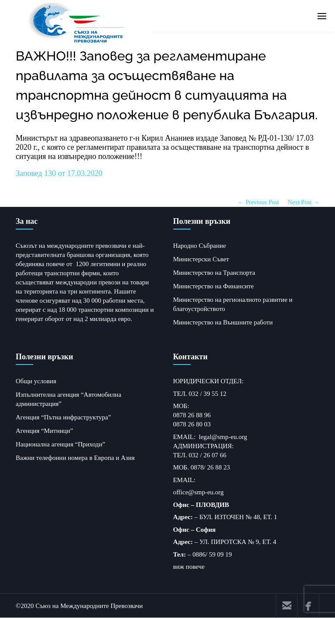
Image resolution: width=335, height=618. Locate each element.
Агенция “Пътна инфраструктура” (63, 417)
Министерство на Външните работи (223, 322)
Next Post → (303, 202)
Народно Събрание (199, 245)
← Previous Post (258, 202)
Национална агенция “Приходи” (60, 444)
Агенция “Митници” (44, 430)
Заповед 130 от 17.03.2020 (59, 173)
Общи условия (36, 381)
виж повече (189, 566)
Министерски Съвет (201, 259)
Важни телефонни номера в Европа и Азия (75, 457)
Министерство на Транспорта (214, 272)
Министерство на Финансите (213, 286)
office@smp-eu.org (198, 492)
